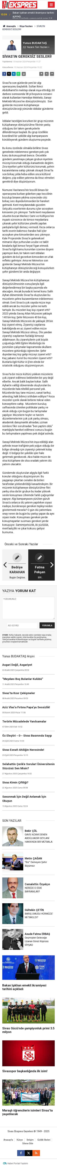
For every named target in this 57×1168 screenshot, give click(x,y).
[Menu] (51, 5)
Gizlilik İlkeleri (43, 1140)
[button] (41, 74)
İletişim (30, 1140)
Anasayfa (9, 26)
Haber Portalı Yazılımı (17, 1163)
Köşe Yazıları (26, 26)
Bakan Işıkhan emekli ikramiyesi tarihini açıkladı (33, 15)
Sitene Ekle (27, 1143)
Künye (20, 1140)
